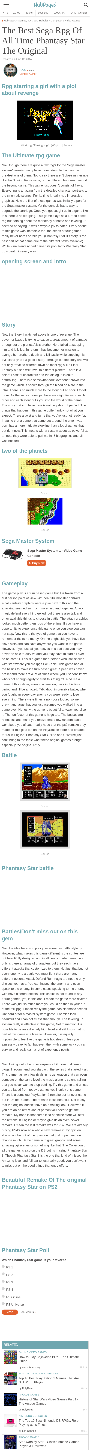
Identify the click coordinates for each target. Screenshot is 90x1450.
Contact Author (27, 73)
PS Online (13, 1297)
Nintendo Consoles (33, 1415)
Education (59, 13)
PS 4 (9, 1289)
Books (29, 13)
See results (27, 1312)
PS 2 (9, 1275)
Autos (16, 13)
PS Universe (15, 1304)
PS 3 (9, 1282)
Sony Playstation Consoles (38, 1373)
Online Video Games (33, 1352)
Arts (5, 13)
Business (43, 13)
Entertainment (78, 13)
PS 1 (9, 1267)
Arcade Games (29, 1394)
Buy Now (36, 563)
